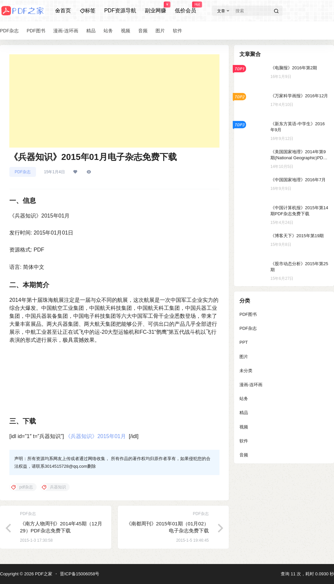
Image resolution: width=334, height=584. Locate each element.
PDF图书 (248, 314)
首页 (63, 10)
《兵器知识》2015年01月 (95, 436)
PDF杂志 (23, 172)
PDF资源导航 (120, 10)
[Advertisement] (114, 101)
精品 (243, 412)
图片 (243, 356)
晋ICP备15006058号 (80, 573)
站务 (243, 398)
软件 (243, 440)
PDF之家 (43, 573)
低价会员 (185, 8)
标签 (88, 10)
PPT (243, 342)
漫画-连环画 (250, 384)
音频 (243, 454)
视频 (243, 426)
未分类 (245, 370)
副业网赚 (155, 8)
